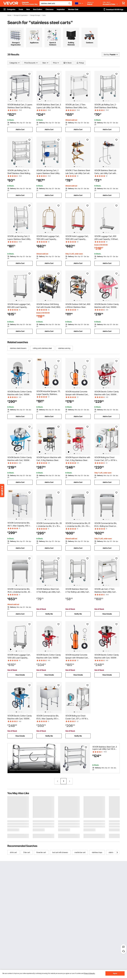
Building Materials (71, 44)
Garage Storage (35, 15)
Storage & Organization (21, 15)
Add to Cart (20, 129)
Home (9, 15)
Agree (115, 973)
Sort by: (106, 54)
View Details (107, 614)
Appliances (34, 43)
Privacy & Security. (89, 973)
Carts (44, 15)
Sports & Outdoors (52, 44)
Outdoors (89, 43)
